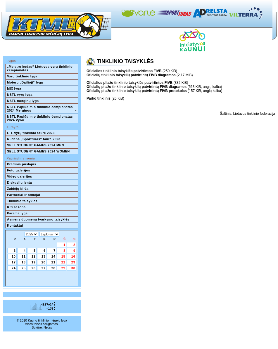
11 (24, 256)
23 (73, 262)
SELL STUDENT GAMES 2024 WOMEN (38, 151)
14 (53, 256)
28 (53, 268)
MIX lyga (14, 88)
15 (63, 256)
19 (34, 262)
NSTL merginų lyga (23, 101)
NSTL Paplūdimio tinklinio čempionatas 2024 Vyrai (40, 118)
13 (44, 256)
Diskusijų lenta (19, 182)
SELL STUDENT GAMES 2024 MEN (35, 145)
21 (53, 262)
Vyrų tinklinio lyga (22, 76)
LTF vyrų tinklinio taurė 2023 (31, 133)
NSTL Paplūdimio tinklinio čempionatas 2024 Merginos (42, 108)
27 (44, 268)
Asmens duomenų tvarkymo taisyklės (38, 219)
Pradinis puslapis (21, 164)
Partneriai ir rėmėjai (23, 195)
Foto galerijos (18, 170)
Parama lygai (18, 213)
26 (34, 268)
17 (14, 262)
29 (63, 268)
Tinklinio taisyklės (22, 201)
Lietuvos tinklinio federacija (254, 114)
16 (73, 256)
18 (24, 262)
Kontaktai (15, 225)
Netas (48, 327)
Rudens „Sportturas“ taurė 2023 (34, 139)
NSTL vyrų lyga (19, 94)
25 (24, 268)
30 (73, 268)
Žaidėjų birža (18, 188)
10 (14, 256)
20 (44, 262)
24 (14, 268)
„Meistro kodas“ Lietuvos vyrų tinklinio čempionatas (40, 68)
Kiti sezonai (17, 207)
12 (34, 256)
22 (63, 262)
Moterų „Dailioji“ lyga (25, 82)
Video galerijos (19, 176)
